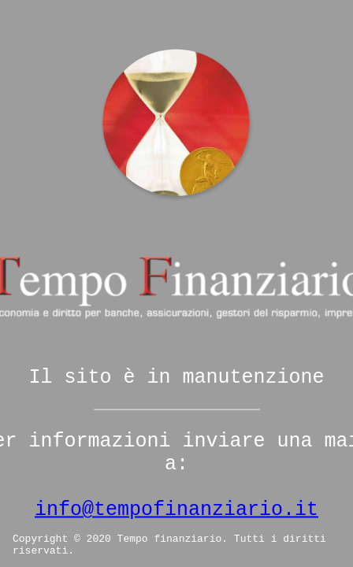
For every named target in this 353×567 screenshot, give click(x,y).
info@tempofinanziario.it (176, 509)
